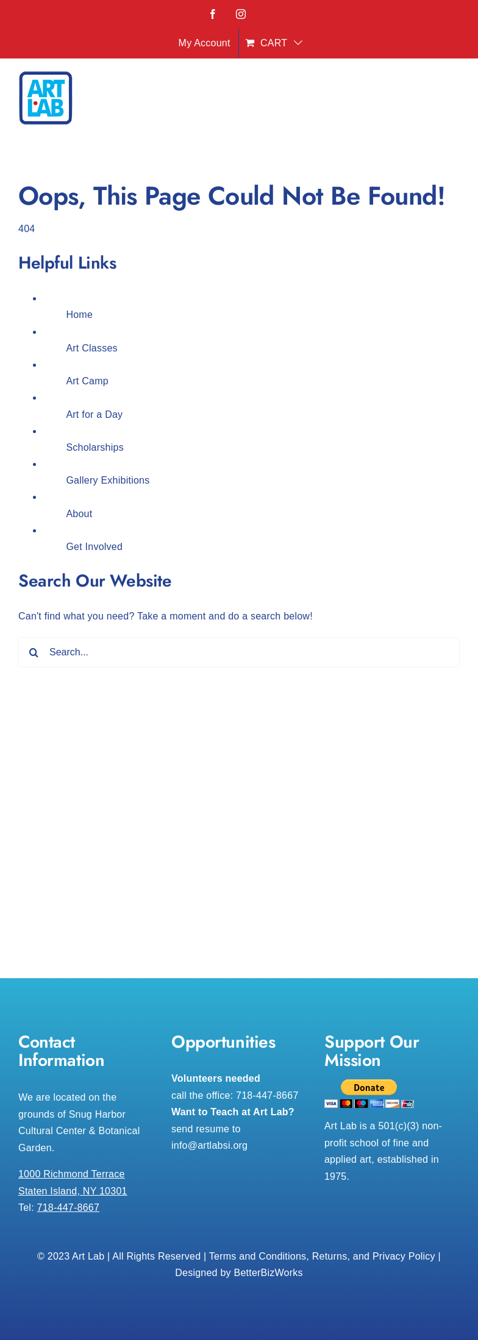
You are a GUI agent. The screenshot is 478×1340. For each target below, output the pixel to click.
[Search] (33, 652)
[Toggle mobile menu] (453, 101)
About (79, 514)
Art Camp (87, 381)
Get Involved (94, 546)
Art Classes (91, 348)
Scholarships (94, 447)
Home (79, 314)
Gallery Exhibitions (107, 480)
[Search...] (239, 652)
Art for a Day (94, 414)
